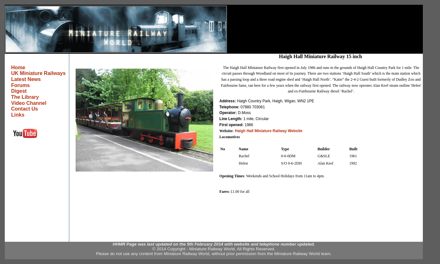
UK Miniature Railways (38, 73)
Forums (20, 85)
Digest (19, 91)
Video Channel (28, 103)
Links (17, 115)
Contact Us (24, 109)
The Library (25, 97)
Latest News (26, 79)
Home (18, 67)
